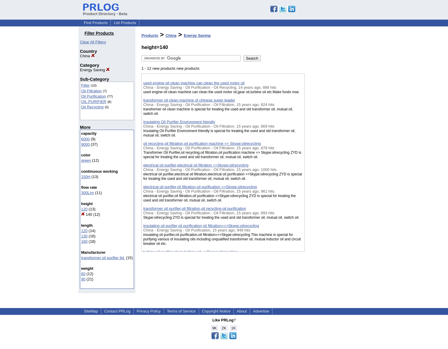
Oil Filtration (91, 91)
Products (149, 35)
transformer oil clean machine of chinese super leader (189, 100)
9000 (85, 144)
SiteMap (91, 311)
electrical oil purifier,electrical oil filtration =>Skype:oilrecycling (195, 165)
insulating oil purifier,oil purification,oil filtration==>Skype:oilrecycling (201, 225)
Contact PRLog (117, 311)
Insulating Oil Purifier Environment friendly (179, 122)
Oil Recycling (92, 107)
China (87, 56)
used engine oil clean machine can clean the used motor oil (193, 83)
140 (86, 214)
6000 (85, 139)
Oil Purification (93, 96)
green (86, 160)
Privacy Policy (149, 311)
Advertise (261, 311)
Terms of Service (181, 311)
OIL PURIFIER (93, 101)
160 (84, 241)
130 (84, 236)
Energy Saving (95, 70)
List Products (125, 22)
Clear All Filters (93, 42)
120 (84, 209)
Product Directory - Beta (105, 11)
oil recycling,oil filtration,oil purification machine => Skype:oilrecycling (202, 143)
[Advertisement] (334, 154)
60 (83, 274)
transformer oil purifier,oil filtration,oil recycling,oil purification (194, 208)
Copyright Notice (216, 311)
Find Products (96, 22)
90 (83, 279)
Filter (85, 85)
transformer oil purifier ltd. (103, 258)
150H (85, 176)
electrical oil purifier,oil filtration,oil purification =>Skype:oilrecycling (200, 187)
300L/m (87, 193)
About (242, 311)
